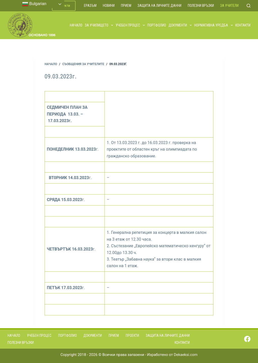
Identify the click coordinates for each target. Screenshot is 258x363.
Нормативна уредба (213, 25)
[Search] (248, 6)
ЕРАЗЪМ (90, 6)
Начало (76, 25)
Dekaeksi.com (186, 354)
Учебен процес (130, 25)
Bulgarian (34, 4)
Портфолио (156, 25)
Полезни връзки (201, 6)
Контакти (242, 25)
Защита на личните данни (159, 6)
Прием (126, 6)
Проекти (132, 335)
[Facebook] (247, 339)
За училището (99, 25)
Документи (180, 25)
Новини (109, 6)
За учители (229, 6)
